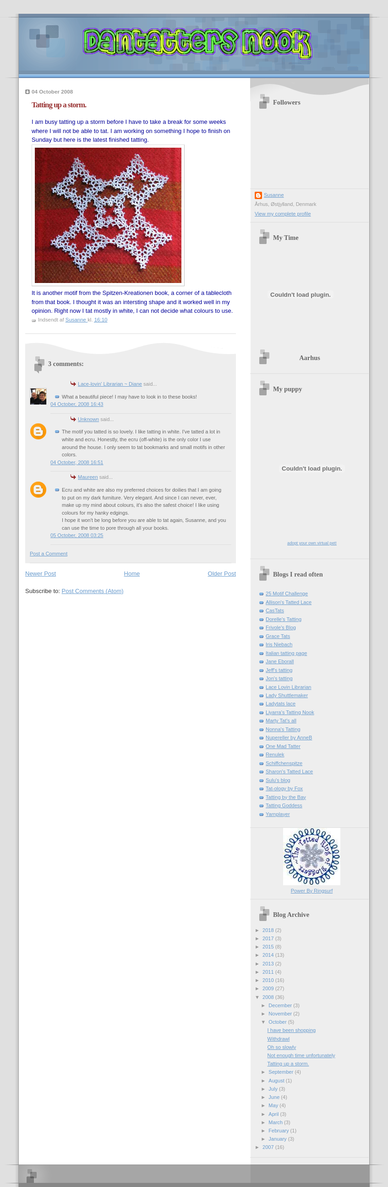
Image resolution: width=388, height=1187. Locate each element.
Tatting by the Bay (286, 797)
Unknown (88, 419)
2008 (268, 997)
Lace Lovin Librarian (288, 687)
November (280, 1013)
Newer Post (40, 573)
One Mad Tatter (283, 746)
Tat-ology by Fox (284, 788)
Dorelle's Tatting (283, 619)
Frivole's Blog (281, 627)
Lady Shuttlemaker (287, 695)
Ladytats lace (280, 703)
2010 (268, 980)
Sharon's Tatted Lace (289, 771)
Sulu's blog (278, 780)
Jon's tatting (279, 678)
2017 (268, 938)
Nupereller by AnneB (289, 737)
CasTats (275, 610)
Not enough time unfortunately (301, 1055)
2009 (268, 988)
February (279, 1130)
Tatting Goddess (284, 805)
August (276, 1080)
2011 (268, 972)
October (278, 1022)
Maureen (88, 477)
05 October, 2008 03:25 (76, 535)
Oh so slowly (282, 1047)
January (278, 1139)
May (273, 1105)
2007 (268, 1147)
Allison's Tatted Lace (288, 602)
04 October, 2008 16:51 (76, 462)
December (280, 1005)
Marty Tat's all (281, 720)
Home (132, 573)
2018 (268, 930)
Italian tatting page (286, 653)
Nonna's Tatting (283, 729)
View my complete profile (283, 213)
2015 (268, 946)
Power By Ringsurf (312, 890)
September (281, 1072)
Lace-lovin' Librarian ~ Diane (110, 384)
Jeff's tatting (279, 670)
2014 (268, 955)
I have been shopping (292, 1030)
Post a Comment (48, 553)
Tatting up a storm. (288, 1063)
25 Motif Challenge (287, 593)
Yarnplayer (278, 814)
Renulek (275, 754)
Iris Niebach (279, 644)
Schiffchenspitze (284, 763)
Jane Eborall (280, 661)
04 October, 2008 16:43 (76, 404)
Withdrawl (279, 1039)
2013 (268, 963)
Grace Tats (278, 636)
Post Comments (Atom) (93, 591)
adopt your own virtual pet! (312, 543)
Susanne (274, 195)
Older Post (222, 573)
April (274, 1114)
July (273, 1089)
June (274, 1097)
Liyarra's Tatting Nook (290, 712)
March (276, 1122)
